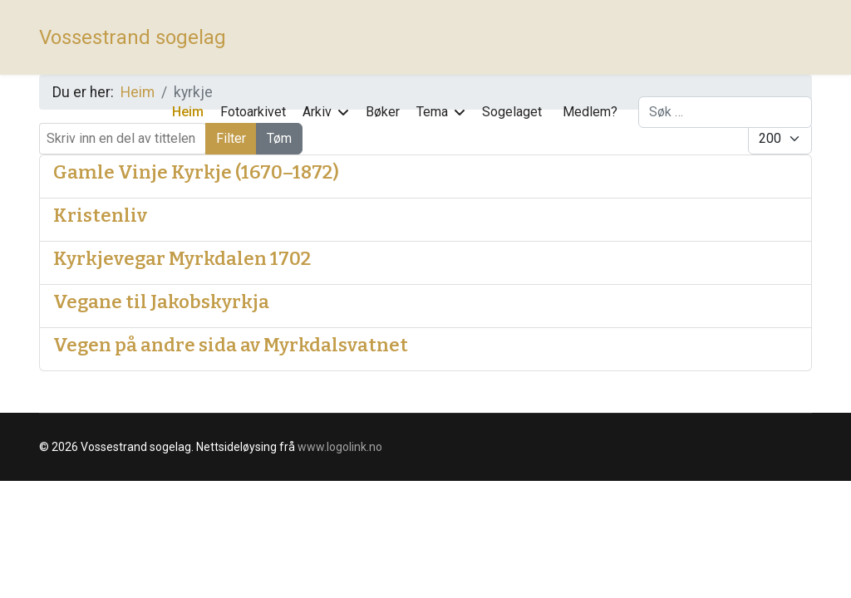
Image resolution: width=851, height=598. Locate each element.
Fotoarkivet (253, 112)
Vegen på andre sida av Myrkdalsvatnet (230, 345)
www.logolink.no (340, 446)
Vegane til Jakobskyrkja (161, 302)
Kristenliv (100, 215)
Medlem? (590, 112)
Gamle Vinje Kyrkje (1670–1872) (196, 172)
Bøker (383, 112)
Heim (188, 112)
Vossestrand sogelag (132, 37)
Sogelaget (512, 112)
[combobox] (725, 112)
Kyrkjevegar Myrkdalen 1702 (182, 259)
